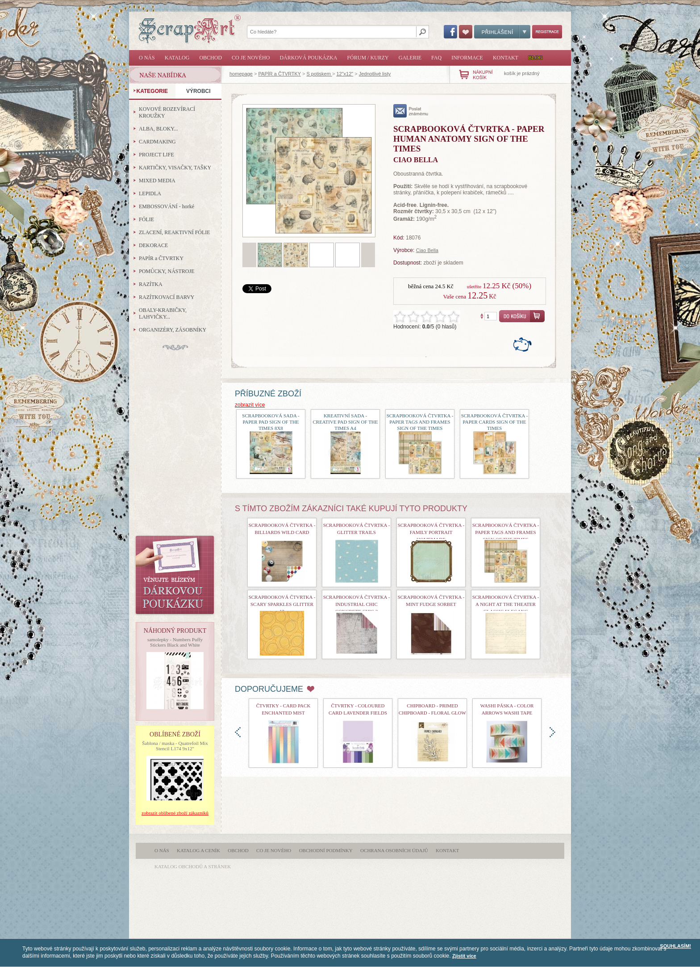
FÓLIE (146, 219)
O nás (147, 58)
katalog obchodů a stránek (192, 866)
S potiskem (319, 73)
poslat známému (411, 111)
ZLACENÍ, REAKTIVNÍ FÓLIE (174, 232)
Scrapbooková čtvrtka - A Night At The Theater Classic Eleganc (505, 604)
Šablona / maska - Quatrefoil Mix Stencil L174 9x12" (175, 745)
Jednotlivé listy (375, 73)
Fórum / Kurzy (367, 58)
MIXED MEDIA (157, 180)
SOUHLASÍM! (675, 946)
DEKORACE (153, 245)
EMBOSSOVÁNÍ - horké (166, 206)
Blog (535, 58)
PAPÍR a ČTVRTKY (279, 73)
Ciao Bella (427, 250)
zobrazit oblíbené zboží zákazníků (175, 813)
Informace (467, 58)
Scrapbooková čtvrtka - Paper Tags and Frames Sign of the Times (420, 422)
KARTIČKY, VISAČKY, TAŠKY (175, 167)
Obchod (210, 58)
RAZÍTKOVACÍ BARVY (167, 297)
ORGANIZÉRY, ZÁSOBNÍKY (172, 330)
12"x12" (344, 73)
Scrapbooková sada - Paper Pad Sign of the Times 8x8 (270, 422)
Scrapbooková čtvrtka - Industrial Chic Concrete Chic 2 (356, 604)
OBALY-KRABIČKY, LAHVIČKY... (163, 313)
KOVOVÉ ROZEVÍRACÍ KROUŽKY (167, 112)
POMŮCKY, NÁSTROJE (166, 271)
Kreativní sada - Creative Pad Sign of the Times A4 (345, 422)
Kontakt (505, 58)
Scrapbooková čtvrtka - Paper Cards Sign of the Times (494, 422)
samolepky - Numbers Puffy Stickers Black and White (175, 642)
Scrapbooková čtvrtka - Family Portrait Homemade (431, 532)
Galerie (410, 58)
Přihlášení (502, 31)
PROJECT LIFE (156, 154)
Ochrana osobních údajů (394, 850)
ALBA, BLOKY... (158, 129)
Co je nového (251, 58)
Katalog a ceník (198, 850)
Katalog (177, 58)
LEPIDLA (150, 193)
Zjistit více (464, 956)
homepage (241, 73)
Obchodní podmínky (326, 850)
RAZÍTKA (150, 284)
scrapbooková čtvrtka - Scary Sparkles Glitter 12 (282, 604)
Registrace (547, 31)
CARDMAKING (157, 142)
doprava (552, 732)
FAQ (436, 58)
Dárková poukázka (308, 58)
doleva (238, 732)
